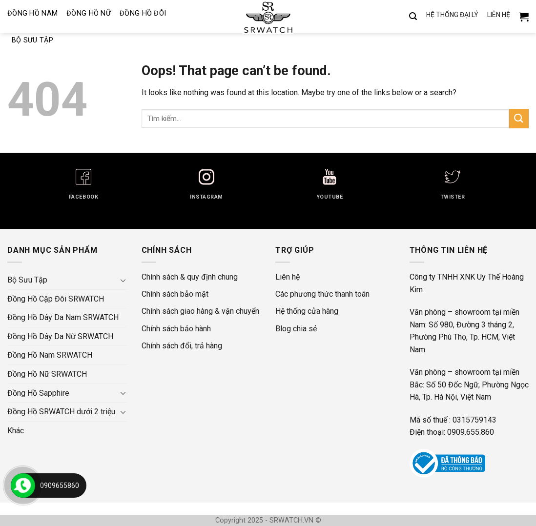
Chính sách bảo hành (176, 328)
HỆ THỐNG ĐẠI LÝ (452, 15)
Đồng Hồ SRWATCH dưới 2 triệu (61, 411)
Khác (15, 430)
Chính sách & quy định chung (190, 277)
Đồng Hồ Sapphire (38, 393)
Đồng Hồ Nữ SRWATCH (47, 374)
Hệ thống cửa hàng (306, 311)
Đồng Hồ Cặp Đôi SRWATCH (55, 298)
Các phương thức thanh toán (322, 294)
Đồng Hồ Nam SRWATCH (49, 355)
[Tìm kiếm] (413, 16)
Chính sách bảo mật (175, 294)
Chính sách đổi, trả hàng (182, 345)
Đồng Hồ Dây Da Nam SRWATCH (63, 317)
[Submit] (519, 118)
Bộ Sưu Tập (32, 40)
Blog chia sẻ (296, 328)
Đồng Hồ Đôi (143, 13)
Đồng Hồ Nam (32, 13)
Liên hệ (287, 277)
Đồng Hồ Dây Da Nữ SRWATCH (60, 336)
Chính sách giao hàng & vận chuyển (200, 311)
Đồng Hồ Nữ (88, 13)
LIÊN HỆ (498, 15)
